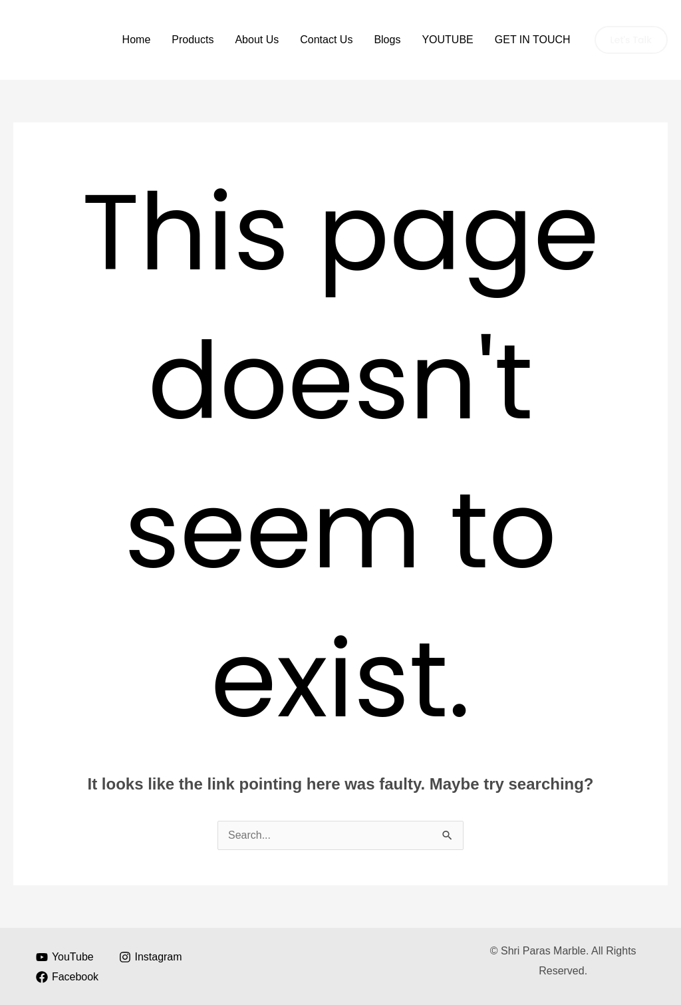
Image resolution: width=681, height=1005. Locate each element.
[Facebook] (67, 977)
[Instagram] (150, 957)
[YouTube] (65, 957)
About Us (257, 39)
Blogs (387, 39)
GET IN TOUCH (533, 39)
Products (192, 39)
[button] (631, 40)
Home (136, 39)
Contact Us (326, 39)
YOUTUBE (447, 39)
